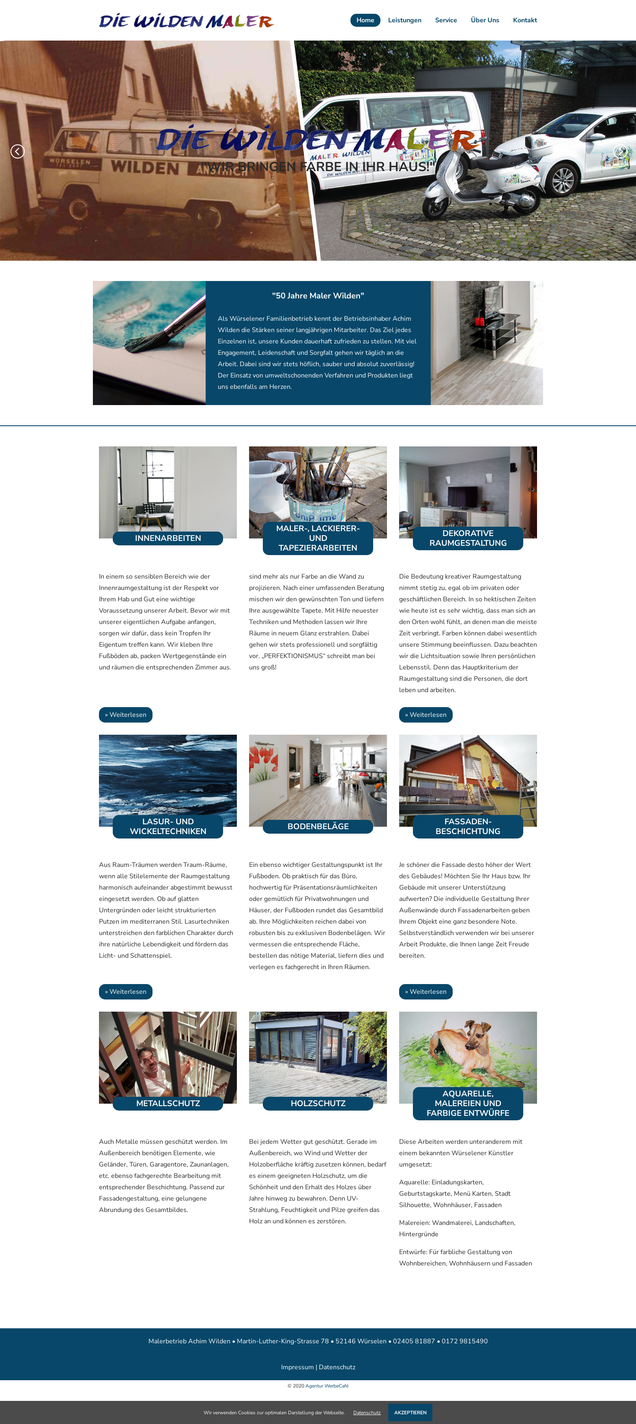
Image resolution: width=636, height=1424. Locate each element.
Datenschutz (337, 1367)
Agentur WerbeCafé (326, 1386)
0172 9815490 (465, 1341)
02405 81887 (415, 1341)
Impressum (297, 1367)
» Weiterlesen (125, 714)
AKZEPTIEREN (410, 1412)
